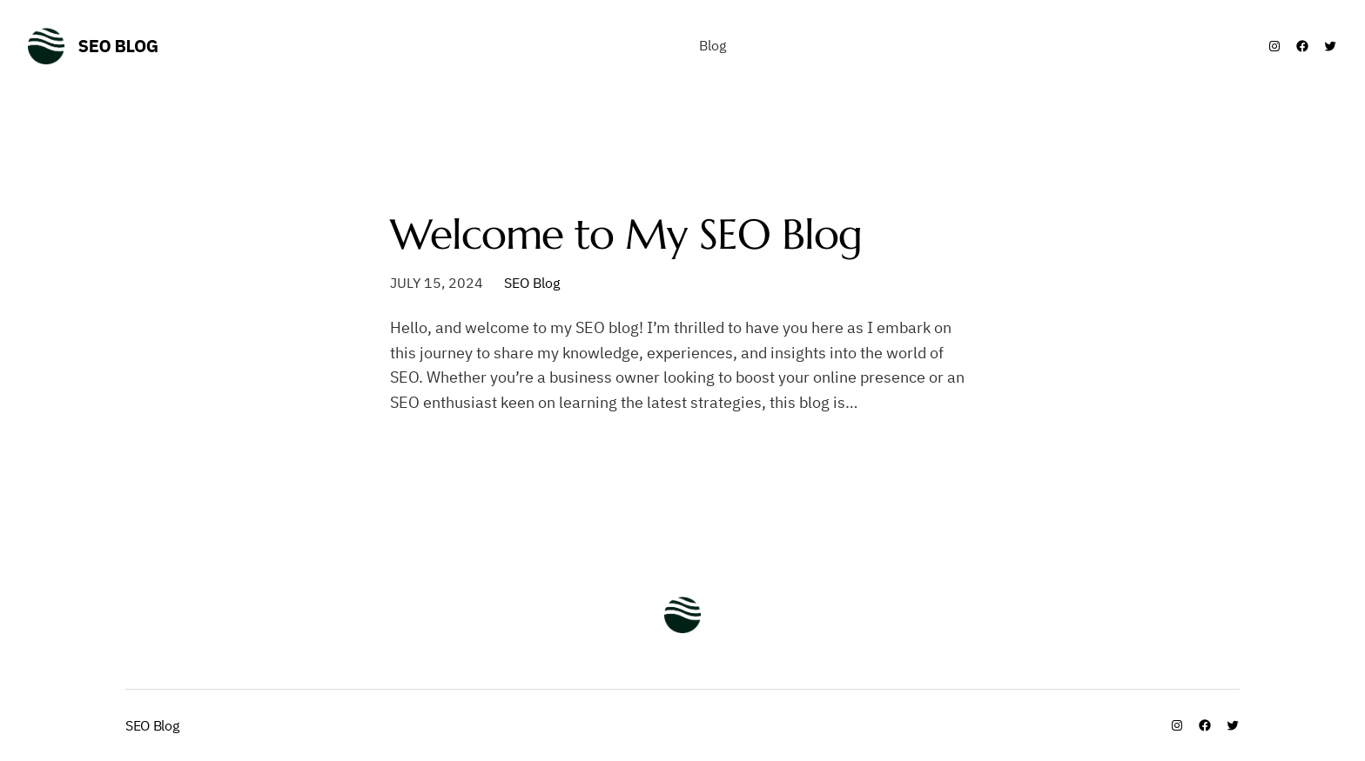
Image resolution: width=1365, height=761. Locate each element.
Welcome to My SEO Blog (626, 234)
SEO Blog (118, 45)
